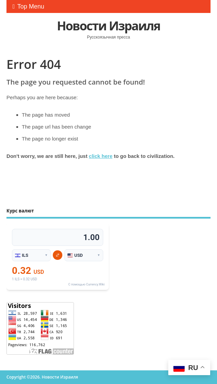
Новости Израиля (108, 25)
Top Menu (28, 6)
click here (100, 156)
